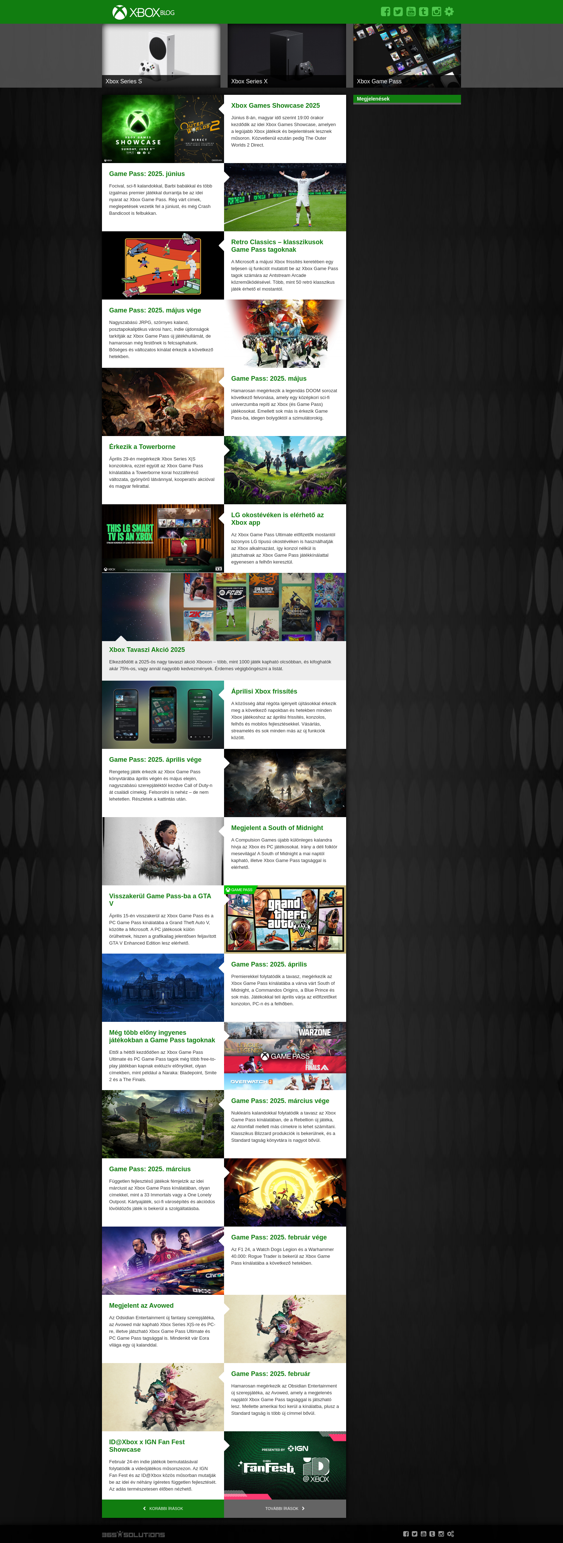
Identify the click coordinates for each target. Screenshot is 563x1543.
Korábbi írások (166, 1508)
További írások (281, 1508)
